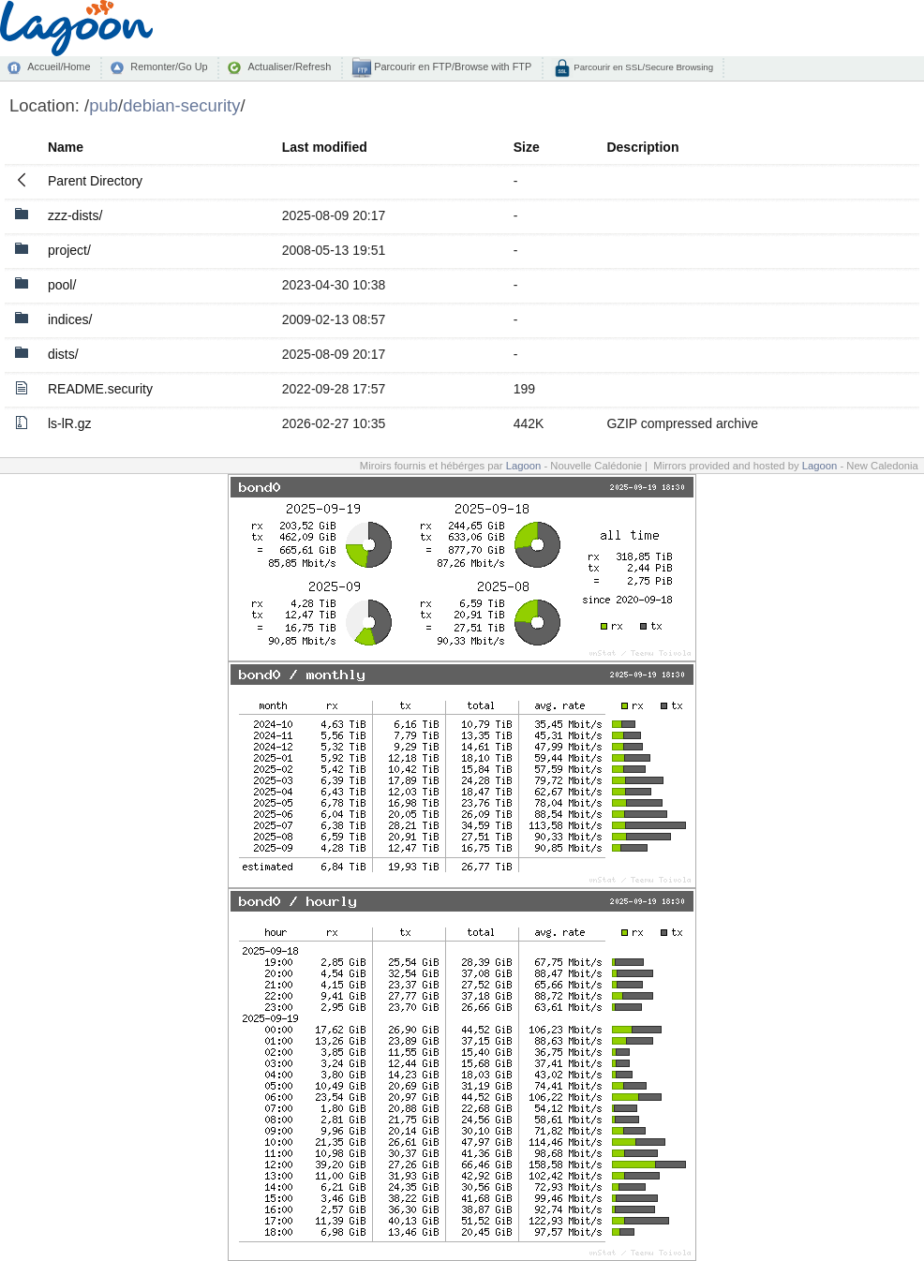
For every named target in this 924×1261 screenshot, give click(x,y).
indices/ (70, 319)
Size (527, 147)
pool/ (62, 284)
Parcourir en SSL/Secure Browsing (642, 67)
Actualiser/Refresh (289, 66)
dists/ (63, 354)
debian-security (181, 105)
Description (642, 147)
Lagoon (524, 465)
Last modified (324, 147)
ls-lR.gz (70, 423)
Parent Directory (95, 180)
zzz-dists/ (75, 215)
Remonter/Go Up (168, 66)
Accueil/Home (58, 66)
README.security (100, 388)
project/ (69, 250)
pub (103, 105)
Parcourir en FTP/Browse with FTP (451, 66)
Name (65, 147)
